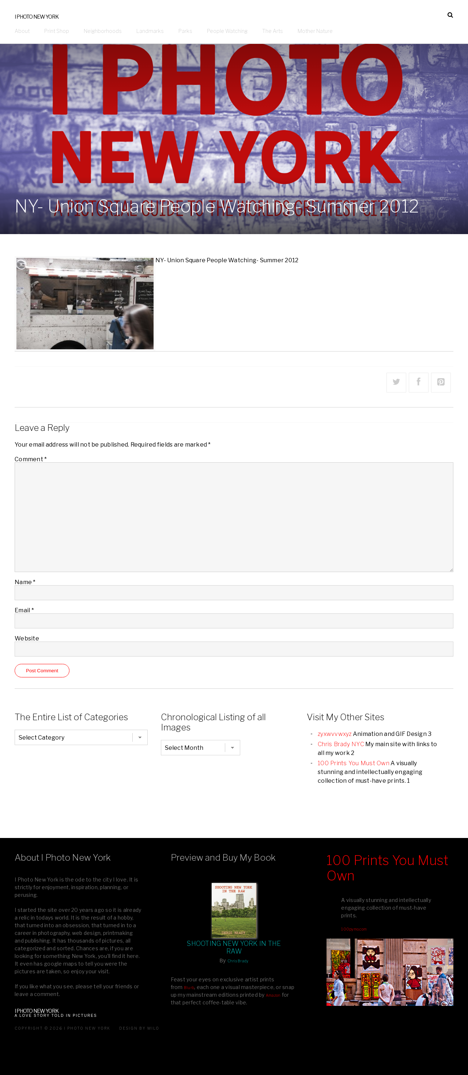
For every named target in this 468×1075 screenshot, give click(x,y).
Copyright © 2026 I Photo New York (62, 1028)
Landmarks (150, 31)
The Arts (272, 31)
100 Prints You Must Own (353, 763)
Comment (31, 459)
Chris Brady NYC (341, 744)
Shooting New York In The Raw (234, 947)
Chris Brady (238, 961)
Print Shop (56, 31)
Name (25, 582)
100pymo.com (354, 929)
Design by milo (139, 1028)
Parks (185, 31)
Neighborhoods (103, 31)
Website (27, 638)
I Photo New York (36, 17)
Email (24, 610)
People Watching (227, 31)
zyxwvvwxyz (335, 733)
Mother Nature (315, 31)
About (22, 31)
